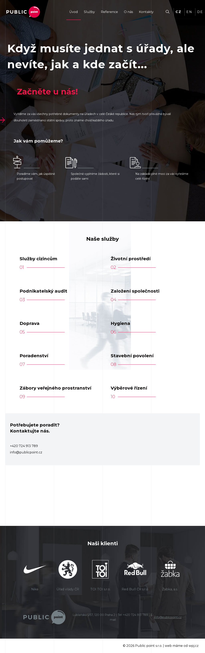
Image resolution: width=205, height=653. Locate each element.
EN (189, 12)
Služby (89, 12)
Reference (109, 12)
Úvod (73, 12)
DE (200, 12)
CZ (179, 12)
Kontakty (146, 12)
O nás (128, 12)
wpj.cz (194, 646)
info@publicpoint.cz (168, 617)
